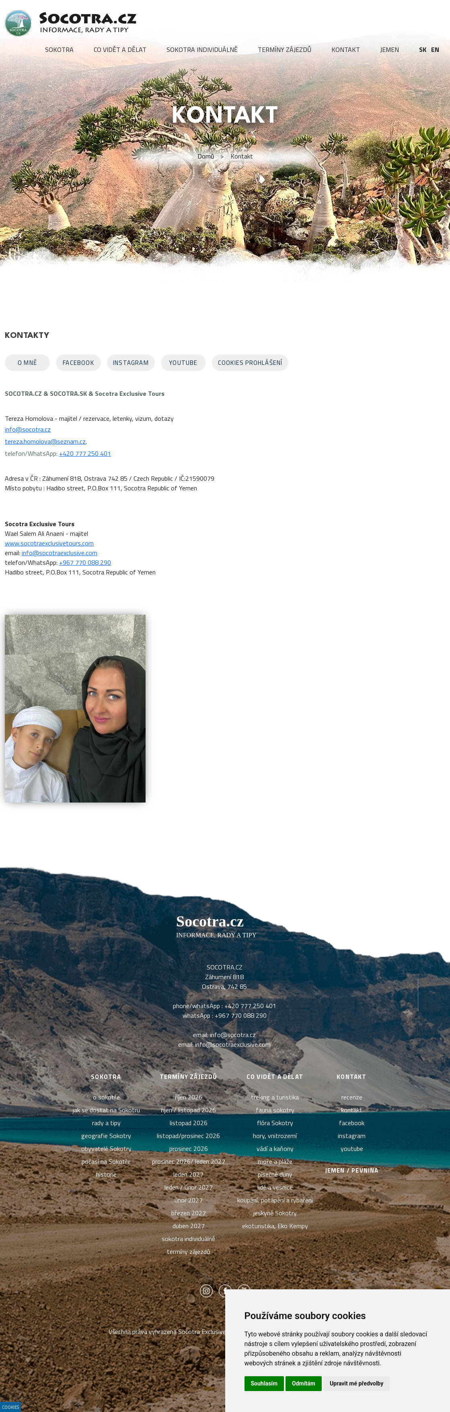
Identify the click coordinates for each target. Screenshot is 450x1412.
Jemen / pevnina (352, 1170)
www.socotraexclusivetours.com (49, 543)
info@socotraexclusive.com (59, 553)
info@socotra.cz (28, 429)
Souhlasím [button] (264, 1383)
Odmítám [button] (303, 1383)
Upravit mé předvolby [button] (356, 1383)
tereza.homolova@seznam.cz (45, 441)
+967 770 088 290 (85, 562)
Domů (205, 156)
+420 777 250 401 (85, 453)
